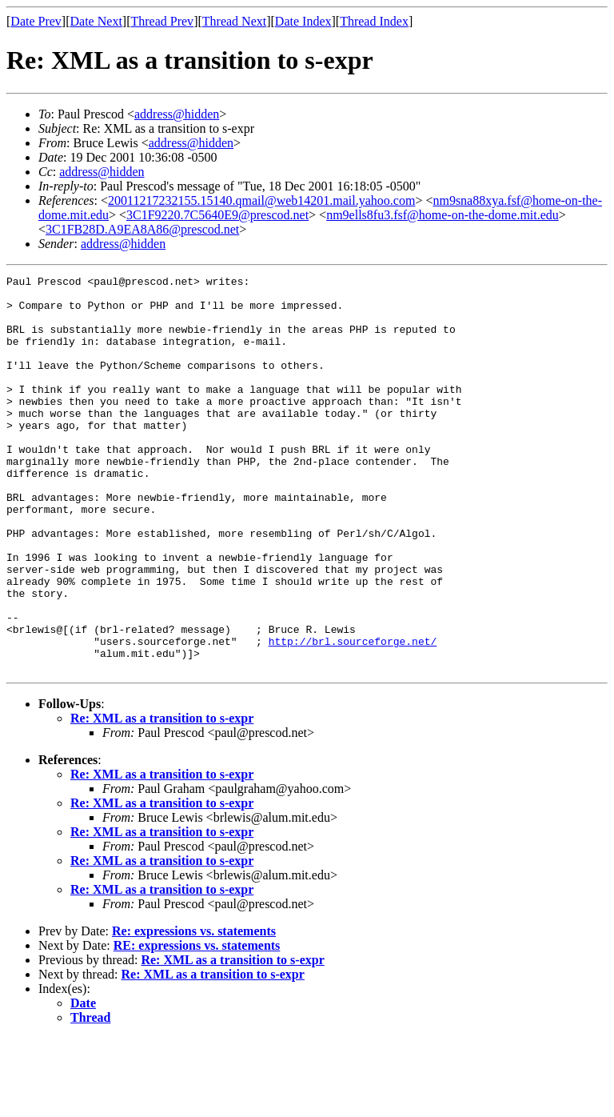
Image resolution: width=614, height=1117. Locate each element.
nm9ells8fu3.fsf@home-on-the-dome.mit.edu (442, 215)
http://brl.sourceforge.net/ (353, 715)
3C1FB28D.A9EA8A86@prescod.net (142, 229)
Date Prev (36, 21)
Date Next (96, 21)
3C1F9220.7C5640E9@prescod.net (217, 215)
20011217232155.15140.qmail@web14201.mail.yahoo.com (261, 200)
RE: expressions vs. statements (197, 1024)
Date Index (303, 21)
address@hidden (176, 114)
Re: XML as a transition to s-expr (161, 797)
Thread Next (234, 21)
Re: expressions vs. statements (194, 1010)
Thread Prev (161, 21)
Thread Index (374, 21)
